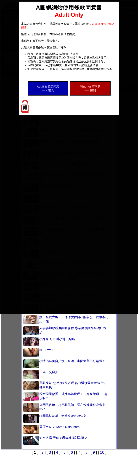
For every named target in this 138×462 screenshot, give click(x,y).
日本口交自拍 (40, 374)
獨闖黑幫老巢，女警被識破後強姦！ (56, 418)
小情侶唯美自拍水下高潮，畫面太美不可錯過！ (64, 363)
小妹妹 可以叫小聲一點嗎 (49, 341)
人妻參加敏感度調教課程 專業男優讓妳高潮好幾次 (64, 330)
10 (102, 452)
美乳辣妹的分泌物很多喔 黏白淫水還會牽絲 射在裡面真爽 (65, 385)
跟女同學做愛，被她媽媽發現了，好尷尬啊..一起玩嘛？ (65, 396)
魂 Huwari (38, 352)
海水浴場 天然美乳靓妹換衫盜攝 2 (55, 440)
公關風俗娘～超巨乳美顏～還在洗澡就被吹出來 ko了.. (64, 407)
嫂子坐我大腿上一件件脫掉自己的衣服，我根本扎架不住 (65, 319)
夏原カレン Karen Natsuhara (51, 429)
